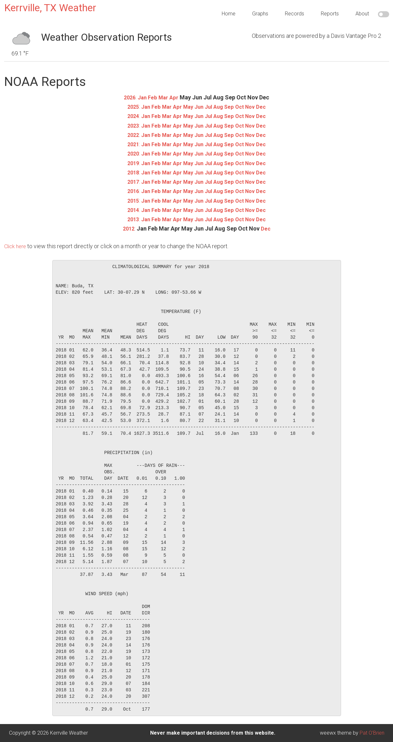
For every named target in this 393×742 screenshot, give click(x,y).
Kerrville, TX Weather (50, 8)
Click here (16, 246)
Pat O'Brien (372, 733)
